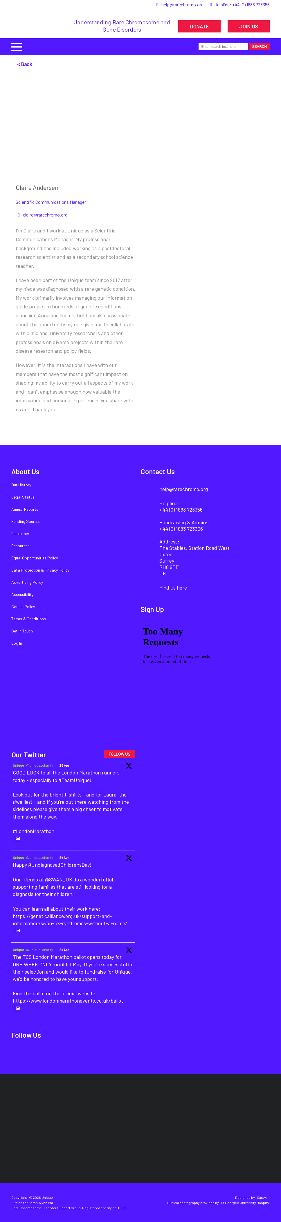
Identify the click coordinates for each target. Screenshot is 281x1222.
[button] (16, 46)
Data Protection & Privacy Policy (40, 570)
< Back (24, 64)
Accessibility (22, 594)
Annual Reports (24, 509)
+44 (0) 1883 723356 (251, 4)
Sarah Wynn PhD (41, 1203)
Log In (16, 643)
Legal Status (23, 496)
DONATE (199, 26)
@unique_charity (39, 765)
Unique (18, 765)
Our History (21, 484)
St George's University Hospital (245, 1203)
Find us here (173, 587)
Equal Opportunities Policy (34, 557)
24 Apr (64, 857)
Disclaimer (20, 533)
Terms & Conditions (28, 618)
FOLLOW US (119, 754)
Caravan (263, 1197)
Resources (20, 545)
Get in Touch (22, 630)
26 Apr (64, 765)
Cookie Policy (23, 606)
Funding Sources (26, 521)
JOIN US (248, 26)
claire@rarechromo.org (45, 214)
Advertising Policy (27, 582)
